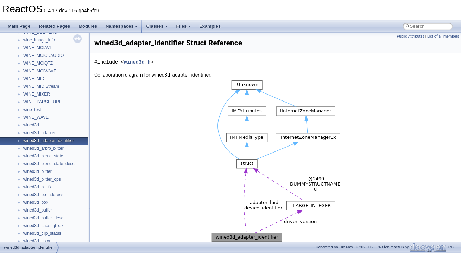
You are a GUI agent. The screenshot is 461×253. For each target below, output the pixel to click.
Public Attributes (410, 36)
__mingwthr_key (38, 88)
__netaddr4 (34, 173)
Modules (87, 26)
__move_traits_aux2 (42, 127)
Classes (157, 26)
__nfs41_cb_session (42, 235)
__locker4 (32, 50)
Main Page (19, 26)
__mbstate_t (34, 65)
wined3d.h (137, 62)
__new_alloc (35, 181)
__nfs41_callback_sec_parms (51, 228)
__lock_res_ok (36, 34)
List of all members (443, 36)
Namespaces (122, 26)
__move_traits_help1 (42, 143)
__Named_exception (42, 166)
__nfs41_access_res (42, 204)
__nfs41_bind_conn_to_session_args (58, 212)
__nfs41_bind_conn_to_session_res (57, 220)
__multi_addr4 (36, 158)
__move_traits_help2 (42, 150)
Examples (210, 26)
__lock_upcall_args (41, 42)
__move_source (38, 104)
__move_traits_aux (41, 119)
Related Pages (54, 26)
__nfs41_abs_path (40, 189)
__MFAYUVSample (41, 81)
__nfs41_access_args (43, 197)
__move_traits (36, 112)
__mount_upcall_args (43, 96)
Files (183, 26)
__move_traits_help (41, 135)
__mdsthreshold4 (39, 73)
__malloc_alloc (37, 58)
